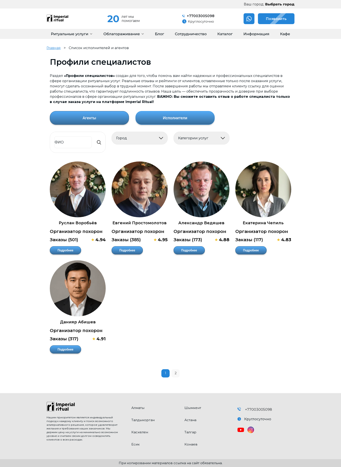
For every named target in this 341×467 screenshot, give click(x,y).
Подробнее (66, 250)
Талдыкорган (143, 420)
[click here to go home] (86, 407)
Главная (54, 48)
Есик (135, 444)
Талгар (190, 432)
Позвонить (272, 18)
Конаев (190, 444)
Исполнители (175, 118)
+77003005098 (198, 16)
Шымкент (192, 408)
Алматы (137, 408)
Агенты (89, 118)
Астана (190, 420)
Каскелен (139, 432)
